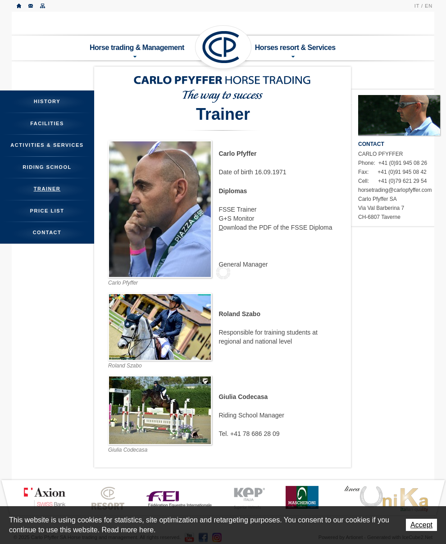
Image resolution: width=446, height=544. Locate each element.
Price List (47, 210)
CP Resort (108, 498)
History (47, 101)
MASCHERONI (302, 497)
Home (19, 6)
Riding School (47, 167)
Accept (421, 525)
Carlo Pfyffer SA (223, 47)
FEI (179, 497)
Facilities (47, 123)
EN (428, 6)
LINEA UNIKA (386, 498)
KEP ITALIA (249, 498)
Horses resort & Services (295, 51)
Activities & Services (46, 145)
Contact (31, 6)
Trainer (47, 188)
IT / (418, 6)
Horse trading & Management (137, 51)
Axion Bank (44, 497)
